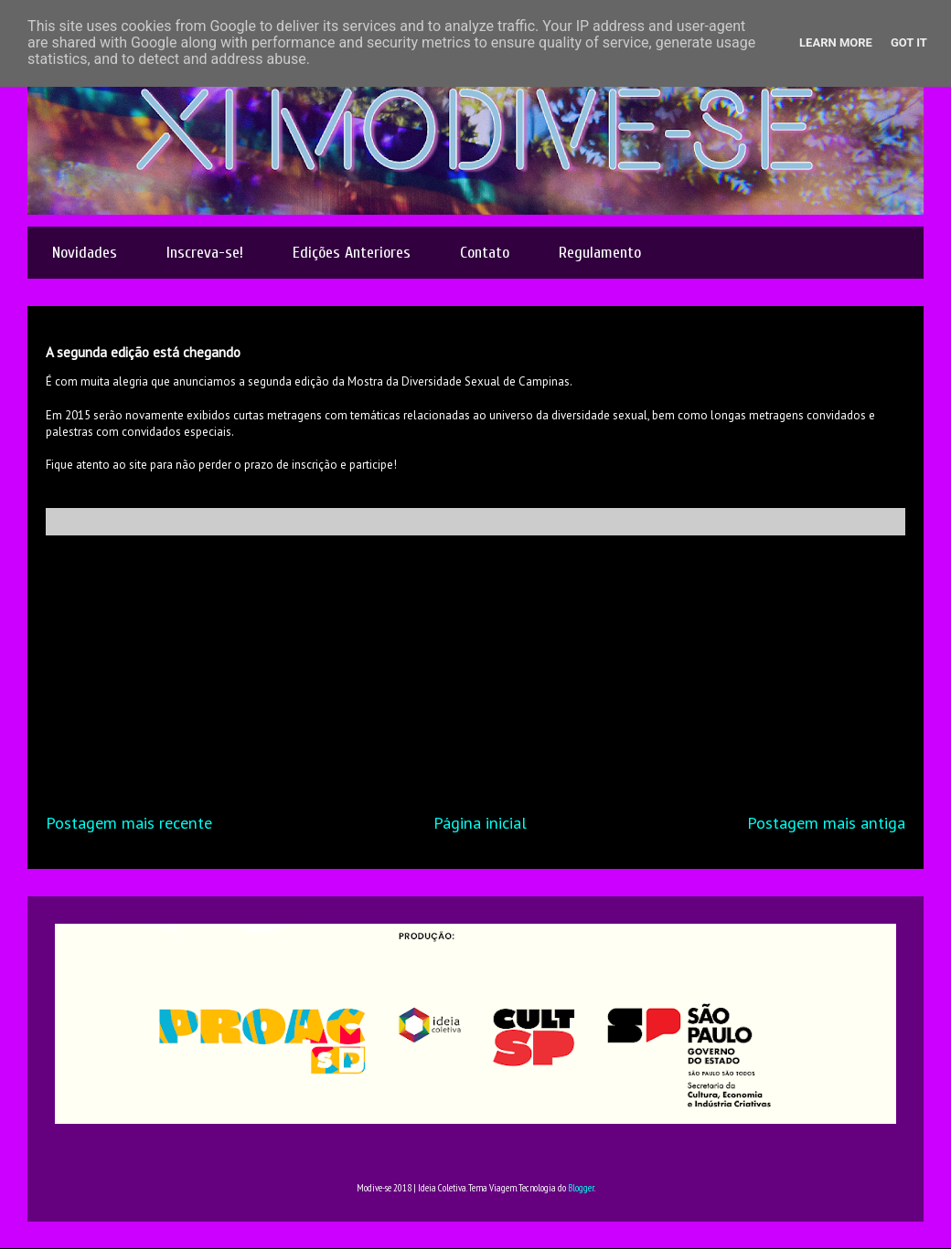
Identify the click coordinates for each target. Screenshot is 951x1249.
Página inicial (480, 822)
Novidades (84, 252)
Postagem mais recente (129, 822)
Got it (909, 42)
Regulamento (600, 252)
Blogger (581, 1187)
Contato (484, 252)
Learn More (835, 42)
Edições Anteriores (352, 252)
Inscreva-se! (204, 252)
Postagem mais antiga (826, 822)
